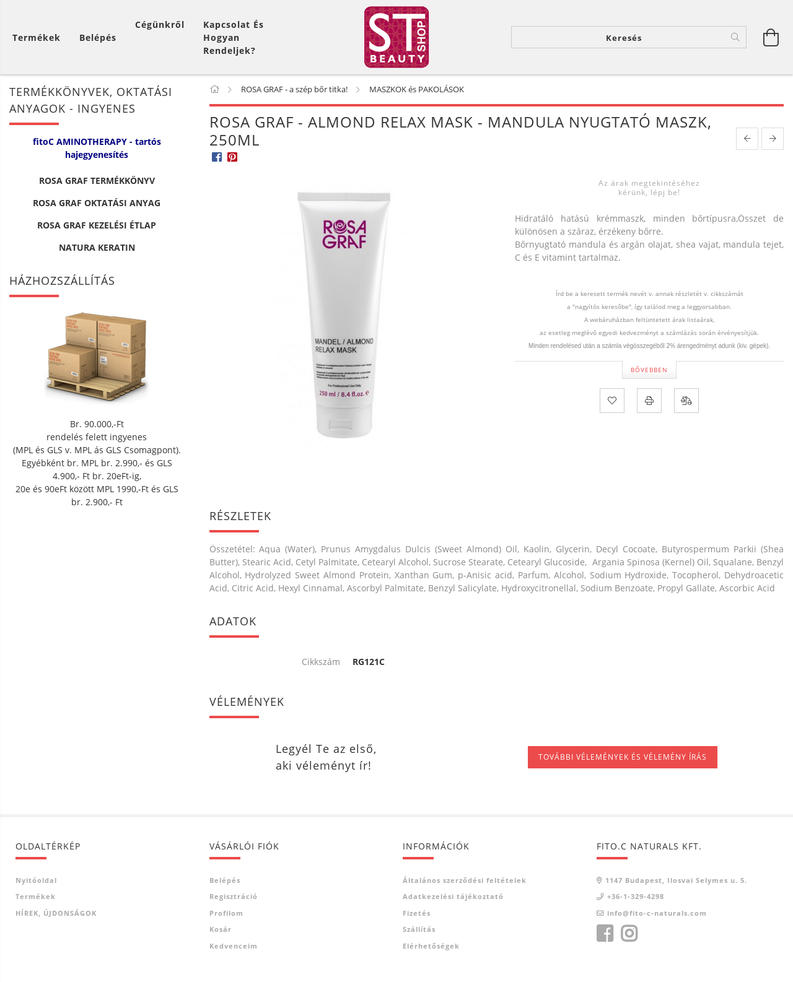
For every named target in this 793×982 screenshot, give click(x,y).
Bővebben (649, 369)
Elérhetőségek (431, 945)
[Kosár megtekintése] (39, 37)
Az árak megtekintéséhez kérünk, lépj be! (649, 187)
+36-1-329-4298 (635, 896)
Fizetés (417, 913)
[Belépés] (98, 37)
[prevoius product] (747, 139)
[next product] (772, 139)
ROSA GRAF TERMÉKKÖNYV (97, 180)
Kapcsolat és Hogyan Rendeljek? (233, 37)
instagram (629, 933)
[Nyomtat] (649, 400)
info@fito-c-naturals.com (657, 913)
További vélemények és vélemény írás (622, 757)
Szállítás (419, 929)
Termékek (35, 896)
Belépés (224, 880)
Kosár (220, 929)
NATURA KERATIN (97, 247)
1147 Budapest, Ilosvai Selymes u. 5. (676, 880)
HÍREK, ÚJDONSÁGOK (56, 913)
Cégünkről (160, 24)
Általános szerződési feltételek (465, 880)
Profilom (226, 913)
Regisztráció (233, 896)
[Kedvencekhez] (612, 400)
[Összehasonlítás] (686, 400)
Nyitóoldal (36, 880)
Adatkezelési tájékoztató (453, 896)
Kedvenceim (233, 945)
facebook (605, 933)
